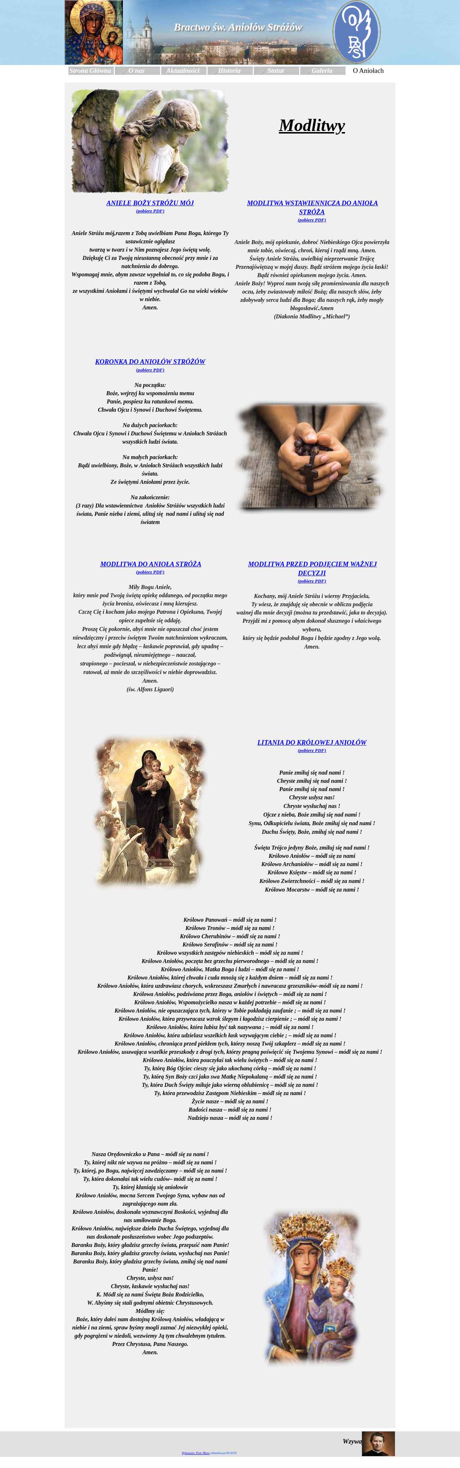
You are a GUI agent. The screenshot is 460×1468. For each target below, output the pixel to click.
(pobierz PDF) (150, 211)
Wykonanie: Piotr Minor (196, 1453)
